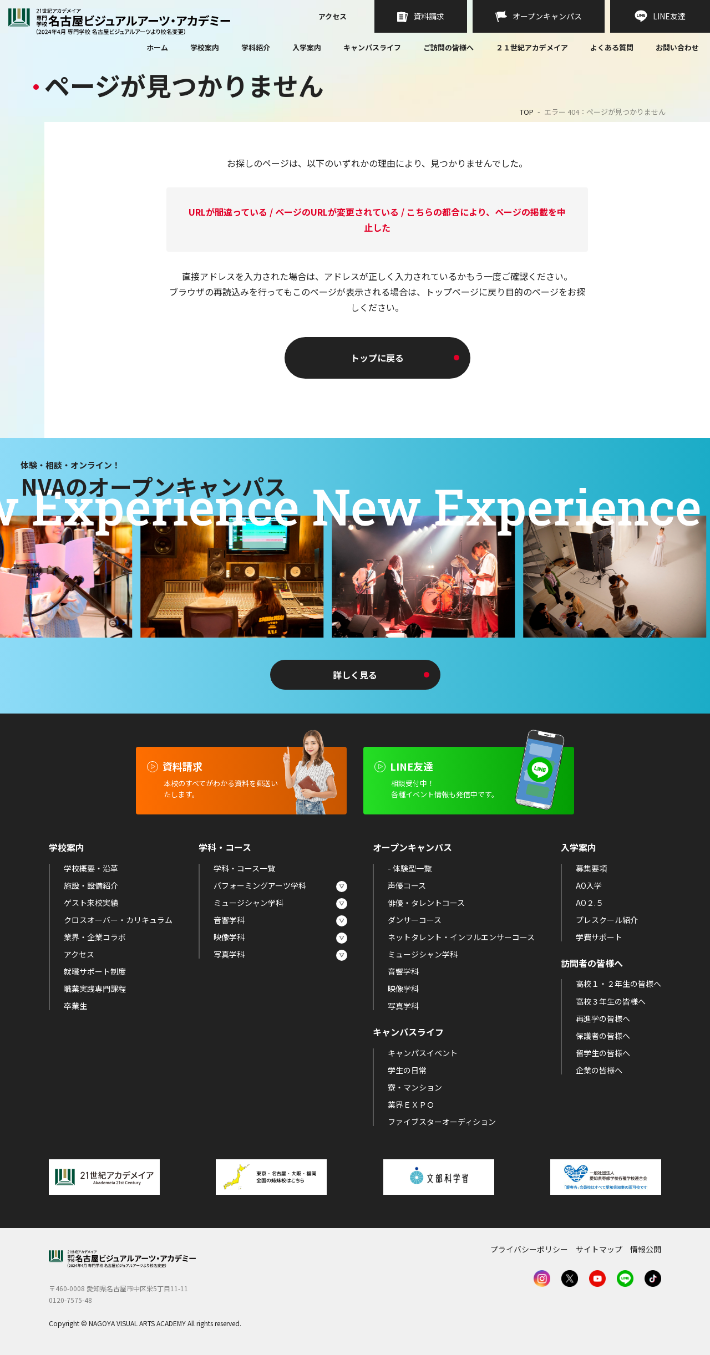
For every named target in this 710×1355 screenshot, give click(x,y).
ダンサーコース (415, 919)
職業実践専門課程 (95, 988)
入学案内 (306, 47)
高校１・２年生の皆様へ (618, 983)
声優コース (407, 885)
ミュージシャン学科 (248, 902)
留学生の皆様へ (603, 1052)
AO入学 (589, 885)
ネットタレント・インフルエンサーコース (461, 937)
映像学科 (229, 937)
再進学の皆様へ (603, 1018)
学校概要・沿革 (91, 868)
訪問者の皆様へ (592, 963)
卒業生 (75, 1005)
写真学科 (229, 954)
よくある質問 (611, 48)
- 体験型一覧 (410, 868)
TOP (527, 111)
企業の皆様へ (599, 1070)
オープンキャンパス (412, 847)
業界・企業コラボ (95, 937)
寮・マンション (415, 1087)
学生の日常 (407, 1070)
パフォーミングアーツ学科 (260, 885)
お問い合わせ (677, 48)
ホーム (157, 48)
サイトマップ (599, 1249)
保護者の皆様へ (603, 1035)
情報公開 (645, 1249)
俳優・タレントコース (426, 902)
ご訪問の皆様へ (448, 47)
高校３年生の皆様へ (611, 1001)
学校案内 (204, 47)
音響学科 (229, 919)
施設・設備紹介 (91, 885)
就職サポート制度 (95, 971)
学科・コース (225, 847)
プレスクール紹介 (607, 919)
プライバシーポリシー (529, 1249)
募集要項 (591, 868)
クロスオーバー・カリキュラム (118, 919)
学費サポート (599, 937)
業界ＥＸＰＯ (411, 1104)
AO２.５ (590, 902)
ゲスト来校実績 (91, 902)
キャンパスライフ (372, 47)
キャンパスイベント (423, 1052)
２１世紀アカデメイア (532, 47)
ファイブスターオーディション (442, 1121)
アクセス (332, 17)
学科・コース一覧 (244, 868)
